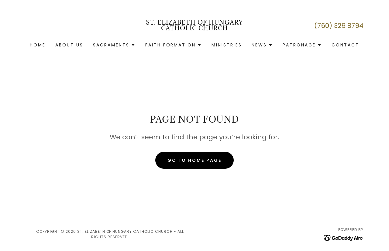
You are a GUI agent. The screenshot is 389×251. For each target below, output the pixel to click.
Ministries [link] (227, 45)
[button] (114, 45)
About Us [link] (69, 45)
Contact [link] (345, 45)
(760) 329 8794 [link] (338, 25)
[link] (194, 28)
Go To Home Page (194, 160)
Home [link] (38, 45)
